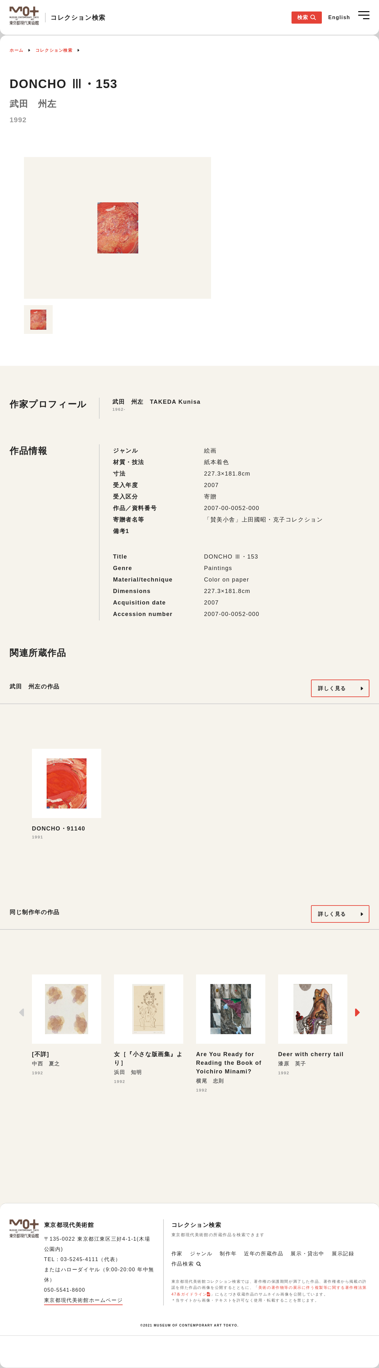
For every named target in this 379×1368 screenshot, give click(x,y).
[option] (117, 228)
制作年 (228, 1253)
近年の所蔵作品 (263, 1253)
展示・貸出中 (307, 1253)
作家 (177, 1253)
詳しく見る (332, 688)
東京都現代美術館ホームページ (83, 1300)
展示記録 (343, 1253)
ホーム (17, 50)
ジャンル (201, 1253)
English (339, 17)
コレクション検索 (54, 50)
